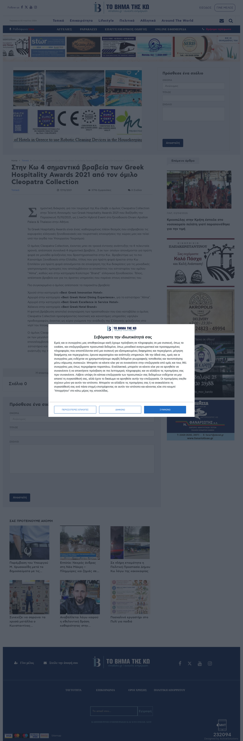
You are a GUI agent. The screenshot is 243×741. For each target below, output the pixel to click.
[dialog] (121, 370)
